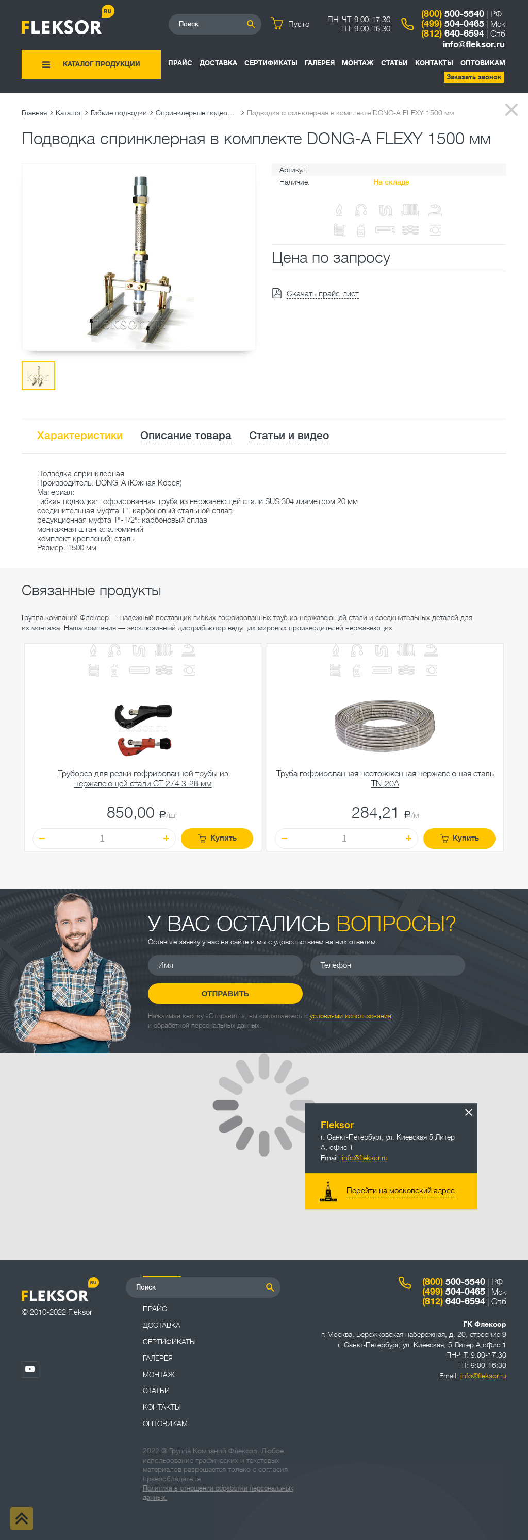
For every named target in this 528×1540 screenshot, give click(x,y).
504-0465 (452, 24)
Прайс (180, 63)
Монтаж (358, 63)
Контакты (434, 63)
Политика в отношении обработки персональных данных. (218, 1492)
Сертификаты (271, 63)
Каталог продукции (101, 64)
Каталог (69, 113)
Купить (217, 838)
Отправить (226, 993)
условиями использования (350, 1016)
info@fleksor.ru (474, 44)
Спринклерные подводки (197, 113)
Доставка (218, 63)
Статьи (394, 63)
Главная (34, 113)
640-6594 (452, 33)
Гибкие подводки (119, 113)
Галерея (320, 63)
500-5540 (452, 14)
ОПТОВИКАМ (482, 63)
